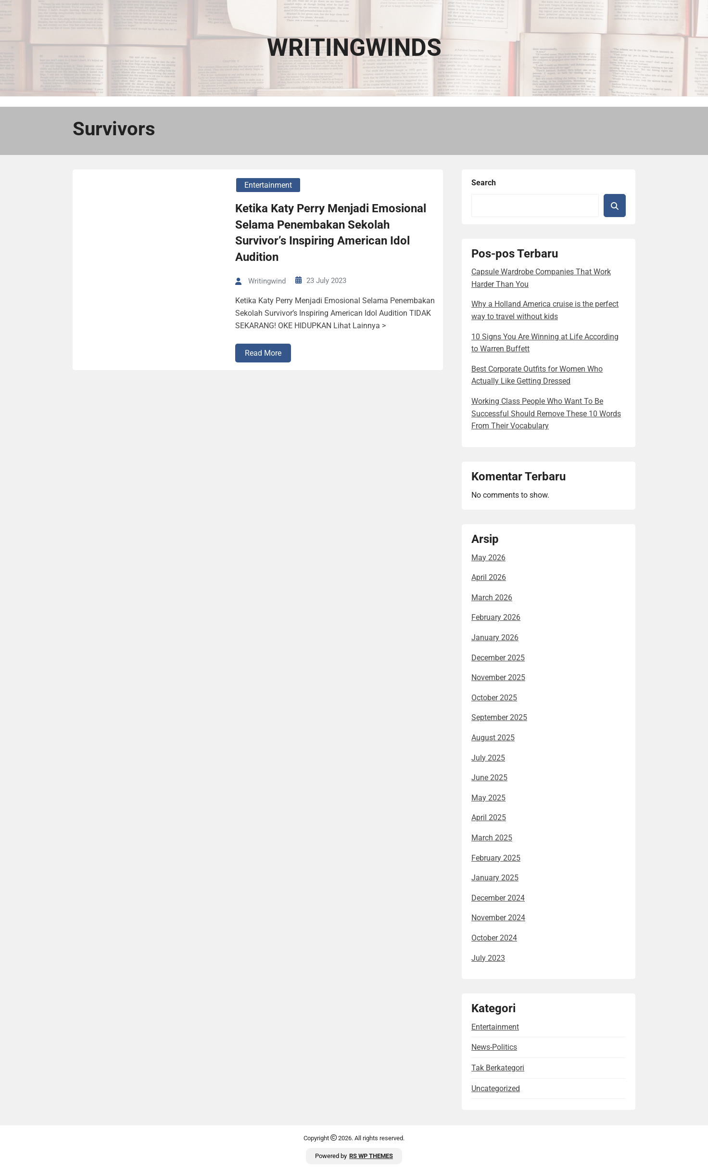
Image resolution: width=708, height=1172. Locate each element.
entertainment (268, 185)
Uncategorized (495, 1088)
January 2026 (494, 637)
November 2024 (498, 917)
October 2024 (494, 937)
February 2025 (495, 858)
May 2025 (488, 797)
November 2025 (498, 677)
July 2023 (488, 958)
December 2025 (498, 657)
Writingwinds (354, 48)
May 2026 (488, 557)
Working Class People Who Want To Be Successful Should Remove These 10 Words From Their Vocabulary (546, 413)
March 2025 (491, 837)
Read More (263, 353)
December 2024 (498, 897)
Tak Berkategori (497, 1067)
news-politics (494, 1047)
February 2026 (495, 617)
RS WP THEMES (371, 1155)
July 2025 (488, 757)
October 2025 (494, 697)
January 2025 (494, 877)
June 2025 (489, 777)
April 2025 (488, 817)
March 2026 (491, 597)
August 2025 (493, 737)
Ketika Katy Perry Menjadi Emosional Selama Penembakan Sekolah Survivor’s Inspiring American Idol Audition (330, 233)
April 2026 (488, 577)
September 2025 (499, 717)
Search (483, 182)
